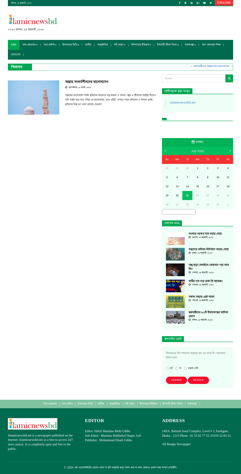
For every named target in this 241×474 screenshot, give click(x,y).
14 (187, 186)
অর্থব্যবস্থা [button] (190, 45)
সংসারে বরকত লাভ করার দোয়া (205, 234)
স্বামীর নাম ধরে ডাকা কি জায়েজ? (205, 281)
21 (187, 195)
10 (218, 177)
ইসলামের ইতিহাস (149, 404)
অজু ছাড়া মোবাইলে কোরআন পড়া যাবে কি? (209, 267)
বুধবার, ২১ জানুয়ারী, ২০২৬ (200, 253)
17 (218, 186)
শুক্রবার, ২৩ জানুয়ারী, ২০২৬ (201, 237)
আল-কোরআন (50, 404)
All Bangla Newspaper (176, 444)
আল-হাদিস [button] (50, 45)
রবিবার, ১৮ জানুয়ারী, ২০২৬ (201, 320)
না (178, 368)
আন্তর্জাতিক (102, 45)
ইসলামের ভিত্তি (85, 404)
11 (228, 177)
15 (197, 186)
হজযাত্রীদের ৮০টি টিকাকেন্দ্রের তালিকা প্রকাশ (208, 314)
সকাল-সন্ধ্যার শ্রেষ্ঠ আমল (201, 297)
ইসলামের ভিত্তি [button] (70, 45)
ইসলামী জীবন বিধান (173, 404)
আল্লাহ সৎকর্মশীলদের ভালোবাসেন (86, 82)
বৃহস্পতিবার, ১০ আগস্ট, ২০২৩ (78, 87)
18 (228, 186)
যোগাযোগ (16, 54)
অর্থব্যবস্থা (192, 404)
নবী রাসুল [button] (119, 45)
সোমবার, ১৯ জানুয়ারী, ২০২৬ (201, 272)
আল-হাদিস (67, 404)
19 (167, 195)
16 (207, 186)
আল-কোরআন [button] (30, 45)
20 (177, 195)
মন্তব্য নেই (191, 368)
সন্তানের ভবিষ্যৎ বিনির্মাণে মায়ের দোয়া (209, 249)
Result (198, 380)
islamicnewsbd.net (183, 102)
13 (177, 186)
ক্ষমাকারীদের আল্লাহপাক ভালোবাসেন (213, 66)
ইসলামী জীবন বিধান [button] (168, 45)
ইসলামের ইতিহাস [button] (141, 45)
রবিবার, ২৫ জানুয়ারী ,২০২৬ (21, 3)
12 (167, 186)
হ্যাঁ (169, 368)
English (224, 2)
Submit (176, 380)
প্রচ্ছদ (13, 45)
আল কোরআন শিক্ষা (211, 45)
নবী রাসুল (130, 404)
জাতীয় (88, 45)
